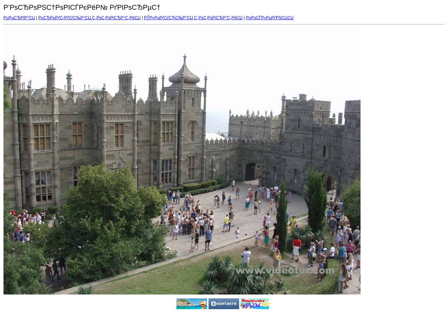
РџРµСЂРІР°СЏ (19, 17)
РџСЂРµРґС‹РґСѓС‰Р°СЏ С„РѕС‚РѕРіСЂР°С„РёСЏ (89, 17)
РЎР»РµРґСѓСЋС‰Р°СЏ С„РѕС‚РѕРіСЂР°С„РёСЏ (193, 17)
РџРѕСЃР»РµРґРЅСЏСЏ (270, 17)
